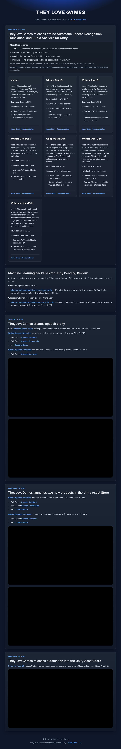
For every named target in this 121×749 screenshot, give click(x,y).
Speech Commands (30, 341)
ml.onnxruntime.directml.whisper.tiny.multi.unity (32, 302)
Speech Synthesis (29, 354)
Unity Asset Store (78, 19)
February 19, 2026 (16, 30)
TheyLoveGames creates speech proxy (36, 324)
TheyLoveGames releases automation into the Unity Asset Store (54, 661)
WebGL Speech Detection (19, 333)
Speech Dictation (29, 337)
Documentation (28, 129)
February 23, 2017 (16, 488)
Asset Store (15, 129)
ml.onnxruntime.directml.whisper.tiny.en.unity (31, 290)
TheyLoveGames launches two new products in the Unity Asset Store (58, 492)
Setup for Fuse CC (16, 666)
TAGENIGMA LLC (74, 743)
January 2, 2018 (15, 319)
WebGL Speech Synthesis (19, 350)
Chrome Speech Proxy (23, 329)
